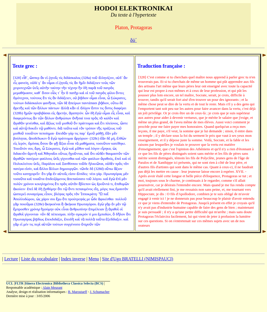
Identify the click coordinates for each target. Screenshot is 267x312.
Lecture (11, 258)
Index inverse (73, 258)
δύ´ (133, 40)
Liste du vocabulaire (39, 258)
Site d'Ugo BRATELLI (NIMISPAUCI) (137, 258)
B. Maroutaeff (77, 292)
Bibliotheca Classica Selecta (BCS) (78, 283)
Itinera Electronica (38, 283)
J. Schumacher (99, 292)
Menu (93, 258)
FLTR (19, 283)
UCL (9, 283)
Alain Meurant (52, 288)
